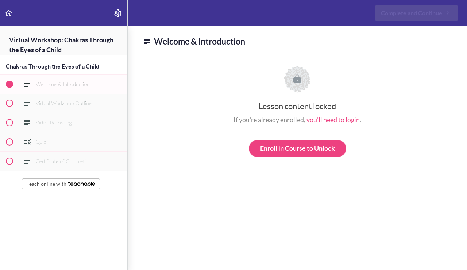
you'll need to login (333, 120)
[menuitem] (118, 13)
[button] (9, 13)
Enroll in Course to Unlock (297, 148)
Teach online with (61, 184)
